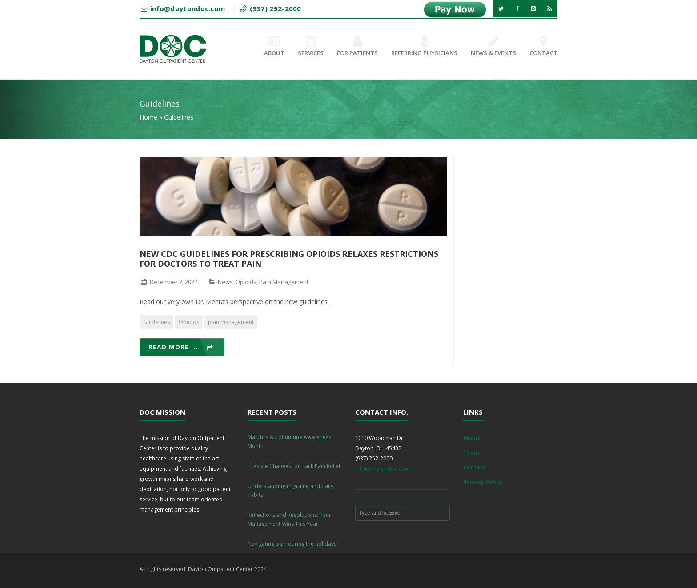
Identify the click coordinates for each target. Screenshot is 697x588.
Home (148, 117)
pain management (231, 322)
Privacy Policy (482, 482)
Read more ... (173, 347)
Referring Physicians (424, 46)
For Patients (357, 46)
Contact (543, 46)
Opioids (246, 282)
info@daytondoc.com (382, 468)
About (274, 46)
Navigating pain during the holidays (292, 544)
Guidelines (156, 322)
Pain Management (283, 282)
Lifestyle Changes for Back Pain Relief (294, 466)
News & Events (493, 46)
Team (471, 452)
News (225, 282)
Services (311, 46)
